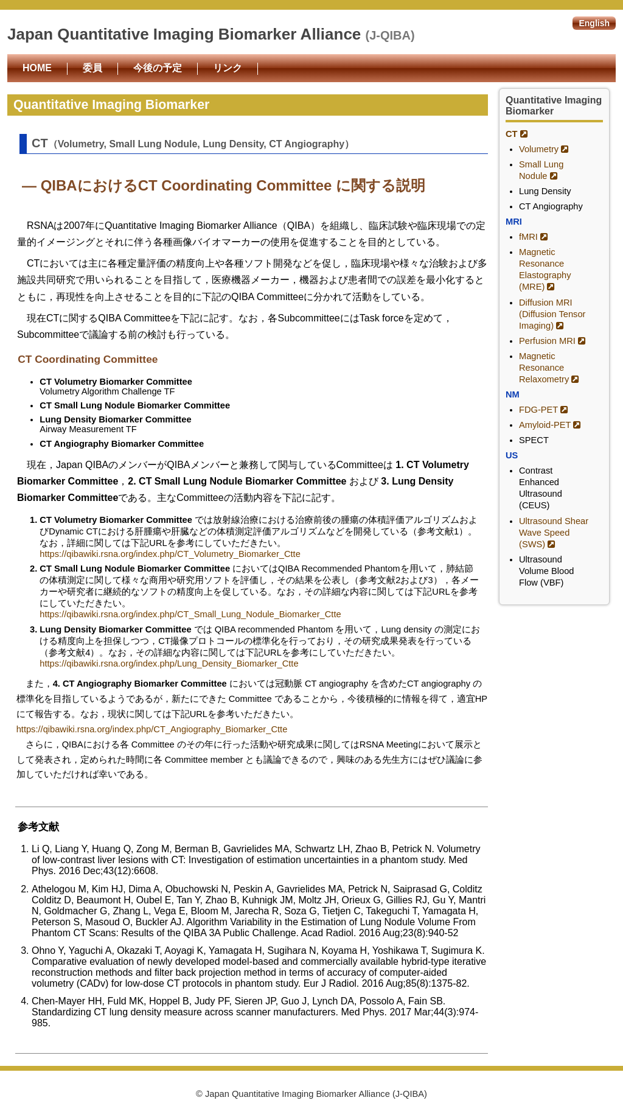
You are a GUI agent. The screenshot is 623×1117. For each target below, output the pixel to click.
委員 (92, 68)
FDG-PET (543, 410)
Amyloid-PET (550, 425)
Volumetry (544, 149)
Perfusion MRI (552, 341)
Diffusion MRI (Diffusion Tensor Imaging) (552, 314)
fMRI (533, 237)
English (594, 23)
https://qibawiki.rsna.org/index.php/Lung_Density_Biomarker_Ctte (169, 663)
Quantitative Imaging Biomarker (554, 105)
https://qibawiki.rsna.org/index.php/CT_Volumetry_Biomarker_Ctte (170, 554)
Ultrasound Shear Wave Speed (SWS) (553, 532)
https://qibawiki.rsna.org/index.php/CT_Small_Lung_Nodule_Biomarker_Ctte (190, 614)
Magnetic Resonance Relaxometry (549, 367)
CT (517, 134)
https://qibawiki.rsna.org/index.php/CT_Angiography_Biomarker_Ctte (152, 729)
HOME (37, 68)
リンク (227, 68)
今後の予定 (157, 68)
